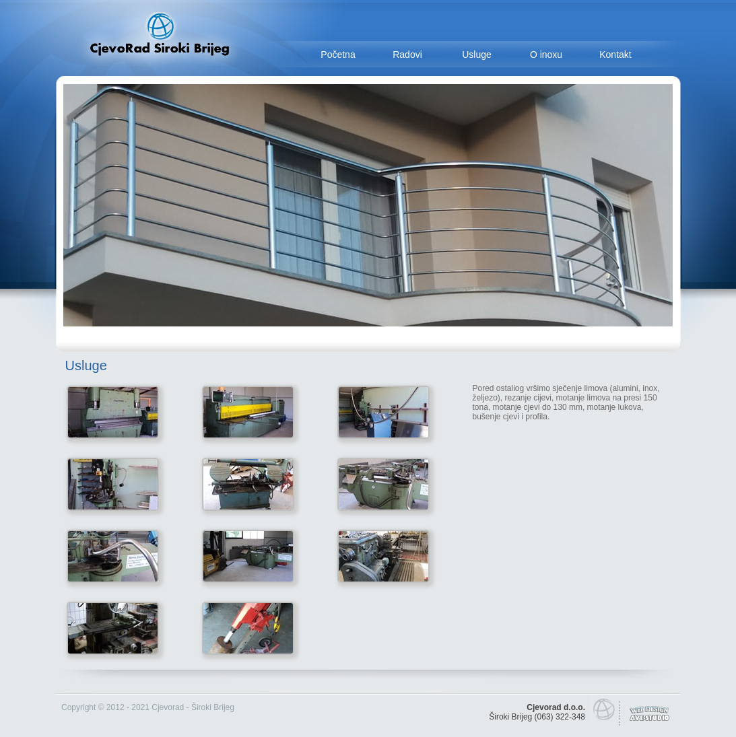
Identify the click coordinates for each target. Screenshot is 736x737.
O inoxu (546, 54)
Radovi (407, 54)
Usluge (477, 54)
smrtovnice (469, 707)
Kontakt (615, 54)
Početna (338, 54)
